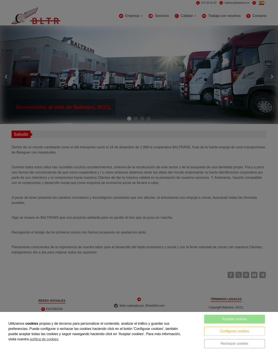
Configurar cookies (234, 331)
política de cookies (44, 339)
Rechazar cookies (234, 343)
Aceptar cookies (234, 319)
